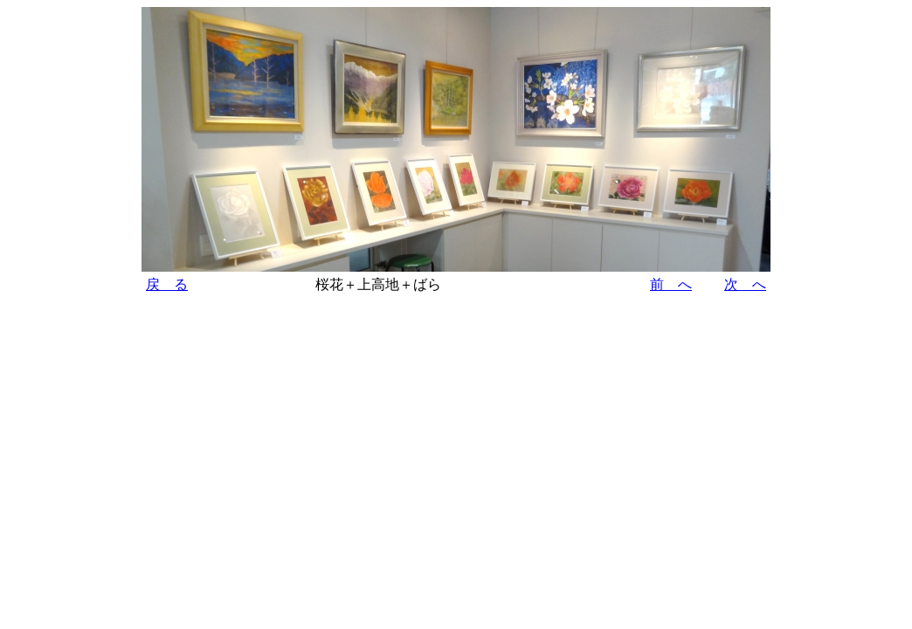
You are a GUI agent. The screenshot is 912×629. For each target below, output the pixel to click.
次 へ (745, 284)
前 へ (671, 284)
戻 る (167, 284)
